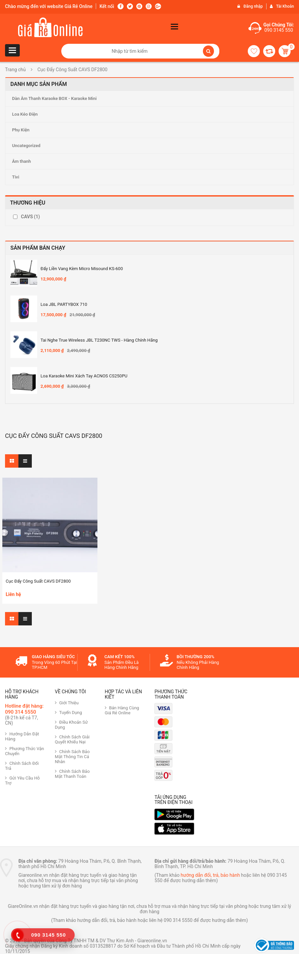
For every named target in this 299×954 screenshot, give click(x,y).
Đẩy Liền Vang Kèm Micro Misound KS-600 (82, 268)
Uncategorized (26, 145)
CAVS (30, 216)
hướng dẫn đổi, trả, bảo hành (210, 875)
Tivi (15, 177)
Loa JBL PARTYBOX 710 (64, 304)
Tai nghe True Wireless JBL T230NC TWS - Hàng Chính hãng (99, 340)
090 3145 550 (278, 30)
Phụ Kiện (20, 129)
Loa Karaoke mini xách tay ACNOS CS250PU (84, 375)
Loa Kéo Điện (25, 114)
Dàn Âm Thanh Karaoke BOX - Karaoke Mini (54, 98)
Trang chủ (15, 69)
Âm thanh (21, 161)
